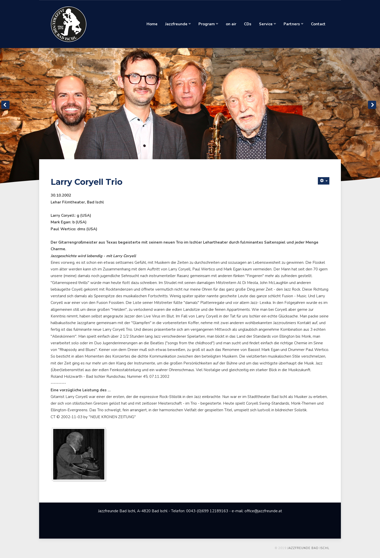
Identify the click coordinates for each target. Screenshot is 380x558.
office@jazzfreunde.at (263, 511)
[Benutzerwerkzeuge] (323, 181)
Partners (293, 24)
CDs (247, 24)
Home (152, 24)
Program (208, 24)
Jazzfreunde (178, 24)
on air (231, 24)
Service (267, 24)
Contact (318, 24)
